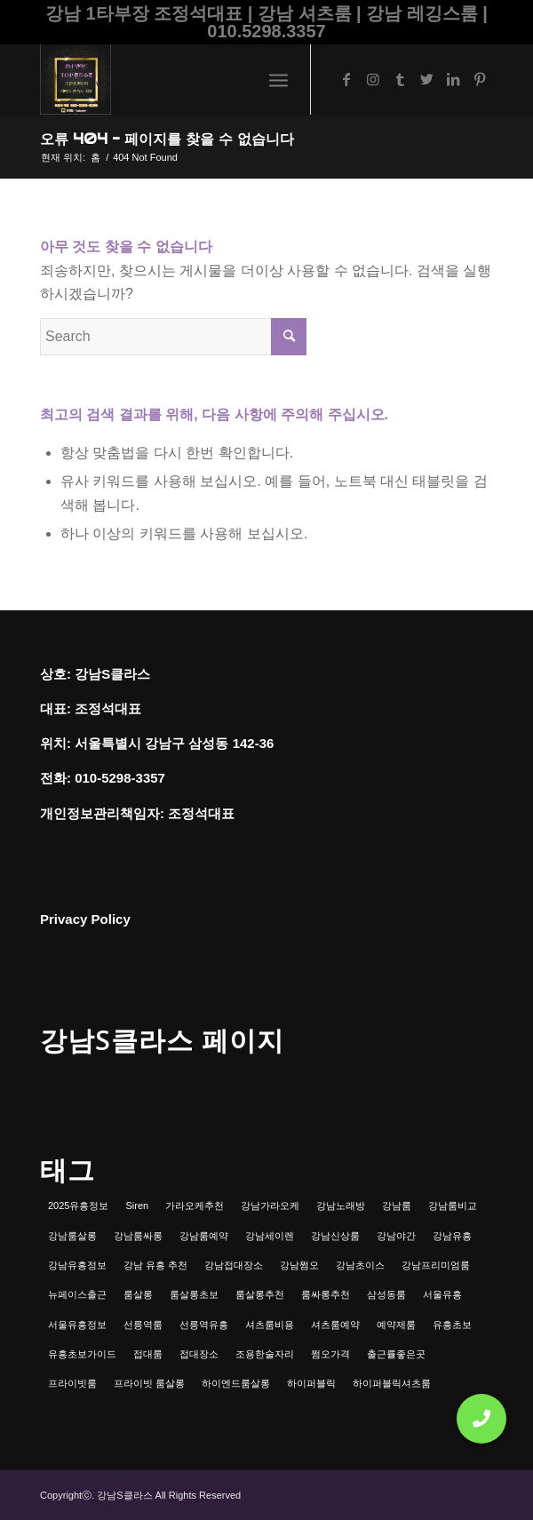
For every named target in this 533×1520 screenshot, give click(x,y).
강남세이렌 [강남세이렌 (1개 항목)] (269, 1235)
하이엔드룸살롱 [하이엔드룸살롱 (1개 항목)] (236, 1383)
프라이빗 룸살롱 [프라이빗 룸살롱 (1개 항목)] (149, 1383)
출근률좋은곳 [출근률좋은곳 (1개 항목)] (396, 1354)
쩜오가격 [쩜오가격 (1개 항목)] (330, 1354)
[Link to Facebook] (346, 79)
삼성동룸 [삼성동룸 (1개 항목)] (386, 1294)
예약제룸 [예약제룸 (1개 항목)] (396, 1324)
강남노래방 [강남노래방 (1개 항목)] (340, 1205)
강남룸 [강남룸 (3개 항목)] (396, 1205)
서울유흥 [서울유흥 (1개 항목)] (442, 1294)
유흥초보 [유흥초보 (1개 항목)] (452, 1324)
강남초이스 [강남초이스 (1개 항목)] (360, 1265)
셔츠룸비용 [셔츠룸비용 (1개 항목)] (269, 1324)
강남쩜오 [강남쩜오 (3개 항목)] (299, 1265)
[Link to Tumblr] (399, 79)
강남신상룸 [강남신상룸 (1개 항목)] (335, 1235)
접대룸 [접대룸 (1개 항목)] (148, 1354)
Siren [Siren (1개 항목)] (136, 1205)
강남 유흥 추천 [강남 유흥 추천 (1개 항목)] (155, 1265)
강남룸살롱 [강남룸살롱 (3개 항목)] (72, 1235)
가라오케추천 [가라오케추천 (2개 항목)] (194, 1205)
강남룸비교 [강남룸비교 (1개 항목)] (452, 1205)
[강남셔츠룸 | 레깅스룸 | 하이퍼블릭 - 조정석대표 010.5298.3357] (221, 79)
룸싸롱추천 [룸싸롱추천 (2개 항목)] (325, 1294)
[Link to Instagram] (373, 79)
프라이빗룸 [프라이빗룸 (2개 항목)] (72, 1383)
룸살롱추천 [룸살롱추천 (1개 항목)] (259, 1294)
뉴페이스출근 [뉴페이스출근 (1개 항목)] (77, 1294)
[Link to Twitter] (426, 79)
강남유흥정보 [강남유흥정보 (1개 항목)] (77, 1265)
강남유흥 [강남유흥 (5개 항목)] (452, 1235)
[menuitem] (278, 79)
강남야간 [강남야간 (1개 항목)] (396, 1235)
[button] (481, 1419)
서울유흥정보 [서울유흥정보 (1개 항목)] (77, 1324)
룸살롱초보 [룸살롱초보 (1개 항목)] (194, 1294)
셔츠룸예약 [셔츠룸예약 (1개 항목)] (335, 1324)
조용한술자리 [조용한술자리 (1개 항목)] (264, 1354)
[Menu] (278, 79)
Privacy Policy (85, 919)
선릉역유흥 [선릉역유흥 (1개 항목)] (203, 1324)
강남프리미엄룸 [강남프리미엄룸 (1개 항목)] (436, 1265)
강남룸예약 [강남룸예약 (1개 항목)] (203, 1235)
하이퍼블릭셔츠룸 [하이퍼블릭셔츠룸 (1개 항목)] (392, 1383)
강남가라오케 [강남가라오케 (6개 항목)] (270, 1205)
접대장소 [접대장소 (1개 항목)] (199, 1354)
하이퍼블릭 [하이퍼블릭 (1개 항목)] (311, 1383)
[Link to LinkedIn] (453, 79)
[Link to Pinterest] (479, 79)
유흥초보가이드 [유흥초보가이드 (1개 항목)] (82, 1354)
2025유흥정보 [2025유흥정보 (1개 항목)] (78, 1205)
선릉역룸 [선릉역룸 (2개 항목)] (143, 1324)
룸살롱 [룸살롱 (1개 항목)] (138, 1294)
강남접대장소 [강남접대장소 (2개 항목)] (233, 1265)
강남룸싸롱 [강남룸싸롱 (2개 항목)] (138, 1235)
